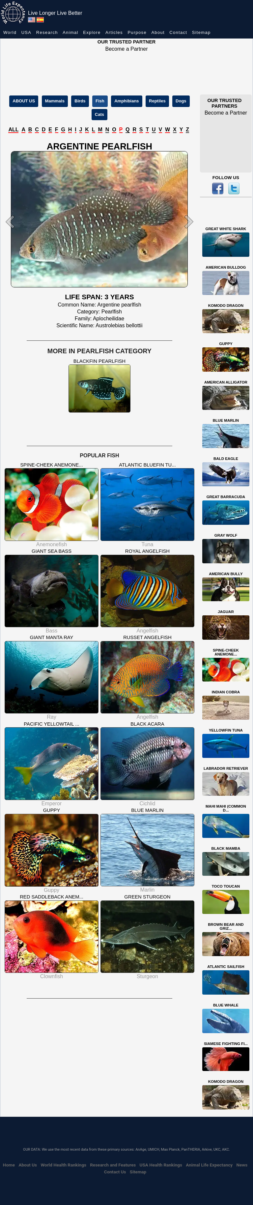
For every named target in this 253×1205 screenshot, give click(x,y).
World (9, 32)
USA (26, 32)
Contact (178, 32)
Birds (79, 100)
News (241, 1164)
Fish (100, 100)
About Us (27, 1164)
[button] (16, 221)
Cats (99, 114)
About (157, 32)
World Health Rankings (63, 1164)
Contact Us (115, 1171)
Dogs (181, 100)
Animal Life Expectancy (209, 1164)
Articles (114, 32)
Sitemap (201, 32)
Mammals (55, 100)
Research (47, 32)
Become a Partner (126, 49)
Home (9, 1164)
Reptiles (157, 100)
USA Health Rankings (161, 1164)
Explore (91, 32)
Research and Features (113, 1164)
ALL (13, 129)
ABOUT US (24, 100)
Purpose (137, 32)
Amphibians (126, 100)
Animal (70, 32)
